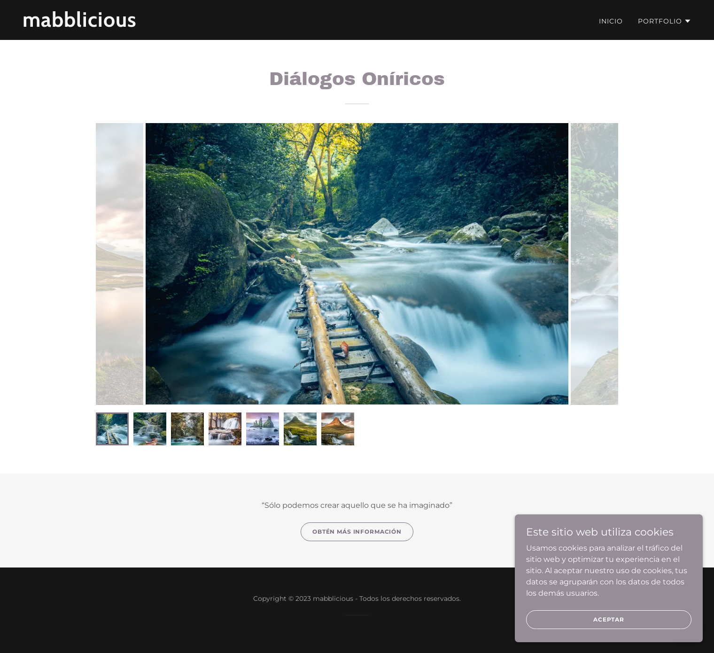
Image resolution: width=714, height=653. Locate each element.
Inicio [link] (611, 21)
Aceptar (608, 619)
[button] (664, 21)
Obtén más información (357, 531)
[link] (139, 24)
